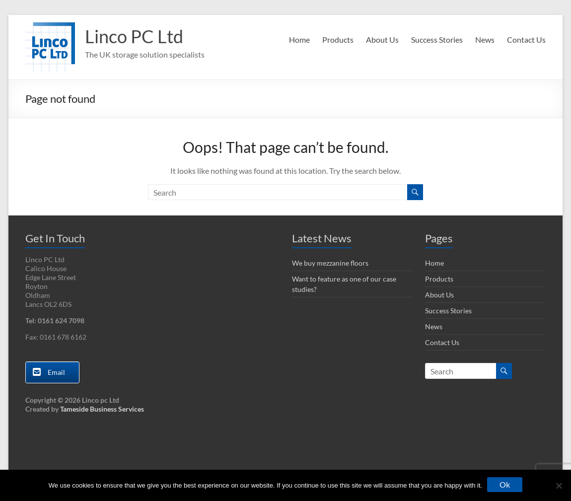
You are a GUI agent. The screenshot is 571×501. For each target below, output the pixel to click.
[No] (559, 486)
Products (338, 39)
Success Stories (437, 39)
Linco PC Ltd (134, 36)
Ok (505, 484)
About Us (382, 39)
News (485, 39)
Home (299, 39)
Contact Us (526, 39)
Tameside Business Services (102, 409)
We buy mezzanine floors (330, 263)
